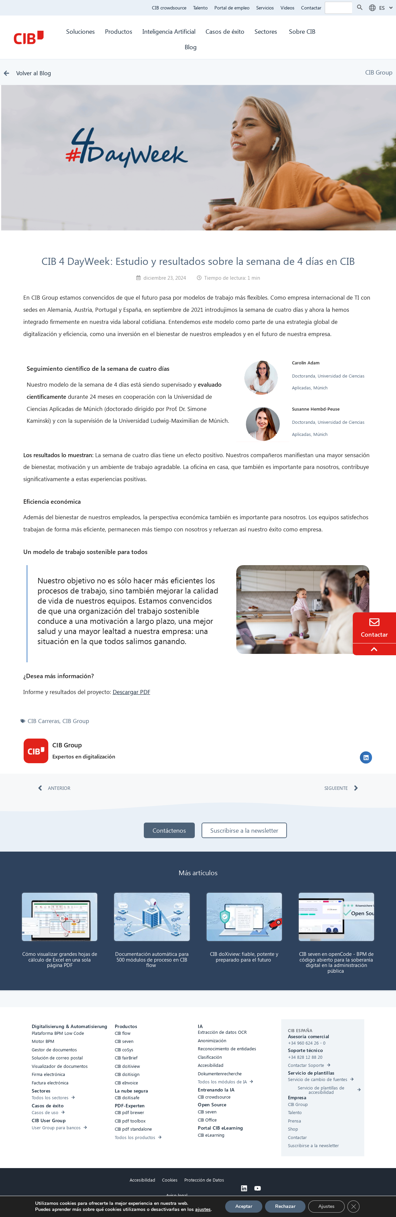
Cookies (170, 1180)
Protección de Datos (204, 1180)
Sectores (267, 31)
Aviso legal (176, 1195)
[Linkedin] (244, 1188)
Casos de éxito (225, 31)
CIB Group (379, 72)
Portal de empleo (231, 7)
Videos (287, 7)
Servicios (265, 7)
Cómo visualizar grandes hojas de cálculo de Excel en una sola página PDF (59, 959)
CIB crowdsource (169, 7)
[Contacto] (374, 622)
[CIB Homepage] (29, 37)
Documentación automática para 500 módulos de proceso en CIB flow (152, 959)
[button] (366, 757)
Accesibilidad (142, 1180)
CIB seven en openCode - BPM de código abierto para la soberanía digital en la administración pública (336, 962)
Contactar (311, 7)
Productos (118, 31)
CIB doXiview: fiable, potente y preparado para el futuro (244, 956)
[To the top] (375, 649)
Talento (200, 7)
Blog (191, 47)
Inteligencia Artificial (168, 31)
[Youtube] (257, 1188)
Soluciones (80, 31)
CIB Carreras (43, 721)
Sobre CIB (302, 31)
